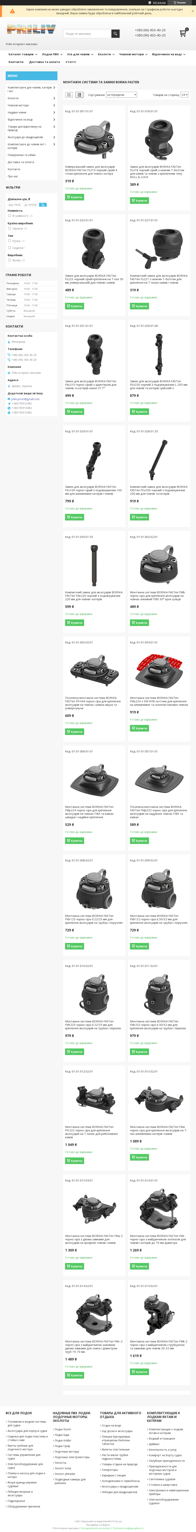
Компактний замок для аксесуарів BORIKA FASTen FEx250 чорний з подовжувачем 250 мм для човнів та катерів (158, 490)
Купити (76, 197)
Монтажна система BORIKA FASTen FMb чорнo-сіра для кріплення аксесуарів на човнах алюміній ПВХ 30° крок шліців (157, 595)
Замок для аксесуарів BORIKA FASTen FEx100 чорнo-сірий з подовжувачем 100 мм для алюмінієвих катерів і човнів (93, 490)
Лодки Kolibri (63, 1440)
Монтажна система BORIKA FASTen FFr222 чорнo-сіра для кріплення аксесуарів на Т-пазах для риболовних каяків (91, 1132)
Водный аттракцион (162, 1438)
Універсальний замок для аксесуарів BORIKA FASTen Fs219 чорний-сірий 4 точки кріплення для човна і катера (91, 170)
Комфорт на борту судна (165, 1455)
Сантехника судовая (162, 1479)
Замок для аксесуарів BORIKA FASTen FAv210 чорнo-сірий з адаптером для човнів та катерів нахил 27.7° (90, 384)
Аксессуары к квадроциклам (120, 1486)
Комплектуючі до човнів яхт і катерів (27, 146)
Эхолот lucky (63, 1468)
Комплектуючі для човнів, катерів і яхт (30, 89)
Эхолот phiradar (65, 1474)
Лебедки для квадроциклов (119, 1492)
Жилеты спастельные (116, 1449)
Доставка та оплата (44, 62)
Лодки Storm (63, 1429)
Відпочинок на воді (167, 54)
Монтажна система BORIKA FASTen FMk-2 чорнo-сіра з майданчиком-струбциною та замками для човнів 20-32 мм (158, 1345)
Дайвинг (154, 1444)
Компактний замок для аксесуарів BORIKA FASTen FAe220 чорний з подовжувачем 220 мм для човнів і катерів (93, 595)
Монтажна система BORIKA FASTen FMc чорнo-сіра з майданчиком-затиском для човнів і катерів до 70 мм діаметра (158, 1239)
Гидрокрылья (16, 1501)
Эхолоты (60, 1462)
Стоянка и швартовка (163, 1485)
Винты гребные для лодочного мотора (20, 1447)
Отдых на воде (111, 1425)
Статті (71, 62)
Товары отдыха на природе (120, 1464)
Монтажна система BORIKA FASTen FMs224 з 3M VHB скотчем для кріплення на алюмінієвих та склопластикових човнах (159, 701)
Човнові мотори (131, 54)
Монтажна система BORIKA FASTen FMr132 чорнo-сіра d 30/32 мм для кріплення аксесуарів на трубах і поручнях (159, 919)
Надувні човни (17, 112)
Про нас (13, 176)
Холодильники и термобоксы (121, 1481)
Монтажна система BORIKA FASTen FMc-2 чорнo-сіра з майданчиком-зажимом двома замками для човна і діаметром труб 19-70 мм (93, 1346)
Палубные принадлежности (167, 1461)
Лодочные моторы (67, 1451)
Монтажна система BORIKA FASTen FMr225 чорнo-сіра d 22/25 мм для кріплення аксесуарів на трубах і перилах (93, 1024)
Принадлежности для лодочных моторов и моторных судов (163, 1469)
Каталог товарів (21, 54)
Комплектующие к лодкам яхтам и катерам (166, 1431)
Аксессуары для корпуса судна (27, 1431)
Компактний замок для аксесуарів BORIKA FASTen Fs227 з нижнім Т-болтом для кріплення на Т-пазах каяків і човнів (158, 279)
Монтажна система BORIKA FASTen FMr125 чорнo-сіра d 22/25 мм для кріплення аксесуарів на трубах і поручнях (94, 919)
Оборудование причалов (24, 1506)
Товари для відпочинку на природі (24, 128)
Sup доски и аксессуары (117, 1431)
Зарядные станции (114, 1475)
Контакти (16, 62)
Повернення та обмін (22, 155)
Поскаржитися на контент (95, 1528)
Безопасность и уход (162, 1449)
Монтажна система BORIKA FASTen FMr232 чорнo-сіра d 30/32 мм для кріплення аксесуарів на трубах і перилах (158, 1024)
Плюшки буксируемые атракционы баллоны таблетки (116, 1440)
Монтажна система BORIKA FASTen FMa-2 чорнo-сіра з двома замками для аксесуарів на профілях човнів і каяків (94, 1239)
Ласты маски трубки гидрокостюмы (115, 1456)
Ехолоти (104, 54)
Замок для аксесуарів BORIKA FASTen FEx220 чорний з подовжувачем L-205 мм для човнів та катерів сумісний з (158, 384)
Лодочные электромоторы (72, 1457)
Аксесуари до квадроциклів (25, 137)
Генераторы (110, 1470)
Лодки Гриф (62, 1446)
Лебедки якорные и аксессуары (20, 1493)
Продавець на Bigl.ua (98, 1524)
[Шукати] (115, 34)
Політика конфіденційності (128, 1528)
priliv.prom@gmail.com (25, 399)
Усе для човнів (78, 54)
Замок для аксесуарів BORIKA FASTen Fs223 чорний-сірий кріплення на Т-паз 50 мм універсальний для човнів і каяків (94, 279)
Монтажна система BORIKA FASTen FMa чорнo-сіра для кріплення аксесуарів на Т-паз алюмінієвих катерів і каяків (158, 1130)
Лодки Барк (62, 1435)
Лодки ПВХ (50, 54)
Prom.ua (117, 1521)
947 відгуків (159, 2)
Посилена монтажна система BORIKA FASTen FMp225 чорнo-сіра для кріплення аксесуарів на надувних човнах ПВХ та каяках (158, 812)
